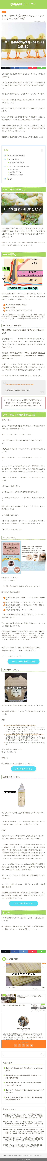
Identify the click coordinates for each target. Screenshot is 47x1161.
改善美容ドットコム (23, 4)
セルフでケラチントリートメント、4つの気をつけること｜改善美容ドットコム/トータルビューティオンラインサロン (24, 1131)
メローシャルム (15, 169)
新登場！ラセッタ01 (16, 175)
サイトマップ (20, 1159)
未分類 (3, 12)
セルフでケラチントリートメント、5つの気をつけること (23, 1114)
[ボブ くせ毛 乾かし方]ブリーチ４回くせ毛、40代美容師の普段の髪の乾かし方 (24, 1099)
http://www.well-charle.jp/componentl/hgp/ (20, 384)
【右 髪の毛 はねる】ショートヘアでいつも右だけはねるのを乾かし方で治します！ (24, 1084)
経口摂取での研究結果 (17, 162)
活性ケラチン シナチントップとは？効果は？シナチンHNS (24, 1122)
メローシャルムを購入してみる (23, 661)
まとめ (10, 179)
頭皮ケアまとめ (10, 1145)
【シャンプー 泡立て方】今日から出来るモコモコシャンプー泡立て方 (25, 1091)
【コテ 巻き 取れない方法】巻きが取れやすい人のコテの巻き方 (24, 1069)
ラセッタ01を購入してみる (23, 903)
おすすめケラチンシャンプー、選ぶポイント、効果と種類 (24, 1137)
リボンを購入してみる (23, 769)
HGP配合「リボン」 (16, 172)
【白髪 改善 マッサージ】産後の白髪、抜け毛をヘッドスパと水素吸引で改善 (24, 1077)
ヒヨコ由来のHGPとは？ (16, 155)
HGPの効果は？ (13, 159)
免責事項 (28, 1159)
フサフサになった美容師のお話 (19, 166)
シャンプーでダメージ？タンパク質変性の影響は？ (22, 1129)
